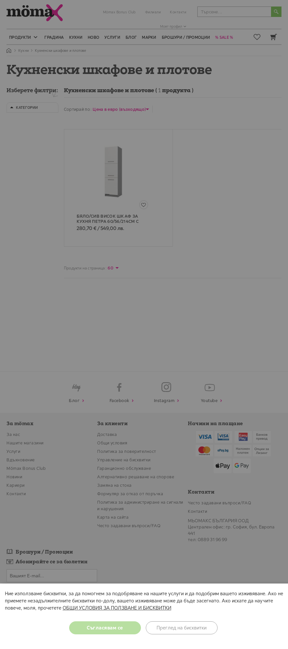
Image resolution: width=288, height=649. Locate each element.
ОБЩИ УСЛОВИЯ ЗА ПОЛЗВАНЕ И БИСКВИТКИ (117, 608)
